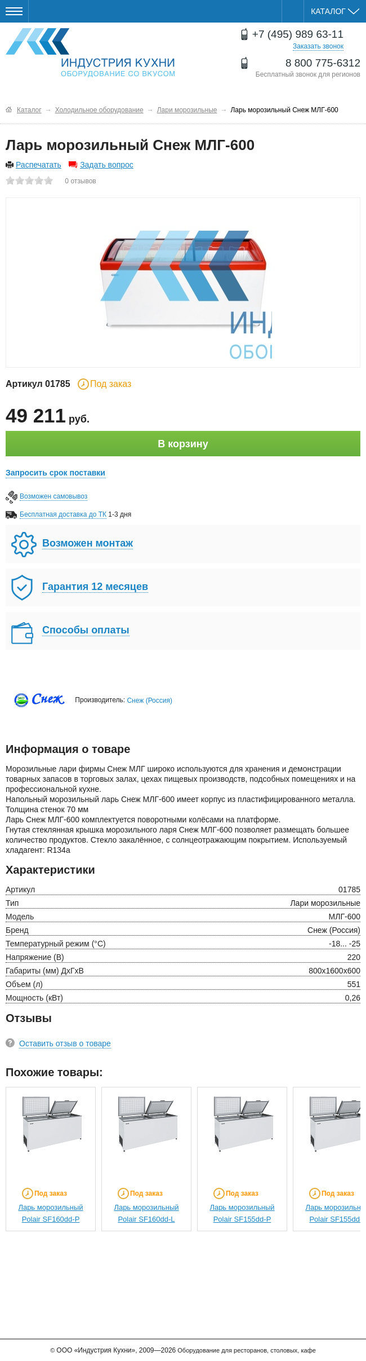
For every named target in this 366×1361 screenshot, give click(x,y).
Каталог (335, 11)
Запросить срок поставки (55, 472)
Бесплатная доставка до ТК (63, 514)
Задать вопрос (106, 164)
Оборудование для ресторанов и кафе (90, 52)
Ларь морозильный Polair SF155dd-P (241, 1213)
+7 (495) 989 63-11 (297, 34)
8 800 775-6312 (322, 63)
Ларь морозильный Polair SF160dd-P (50, 1213)
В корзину (183, 444)
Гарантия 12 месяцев (95, 586)
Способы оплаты (86, 630)
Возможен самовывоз (53, 496)
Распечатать (38, 164)
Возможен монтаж (87, 543)
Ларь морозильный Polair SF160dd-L (146, 1213)
